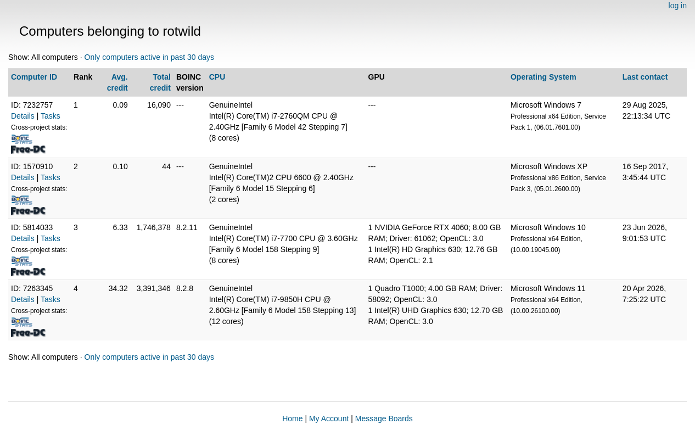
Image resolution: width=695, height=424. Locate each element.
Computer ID (34, 76)
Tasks (50, 115)
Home (292, 418)
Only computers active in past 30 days (150, 57)
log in (678, 5)
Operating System (543, 76)
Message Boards (384, 418)
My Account (329, 418)
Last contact (645, 76)
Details (23, 115)
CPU (217, 76)
